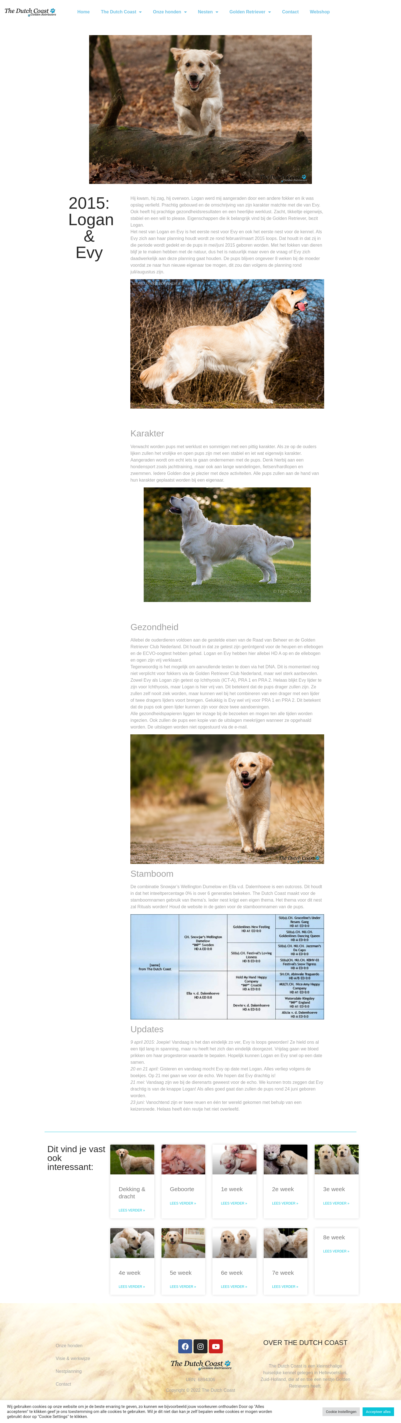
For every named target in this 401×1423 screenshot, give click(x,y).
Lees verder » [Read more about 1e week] (234, 1203)
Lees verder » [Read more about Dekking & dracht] (132, 1210)
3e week (334, 1189)
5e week (181, 1272)
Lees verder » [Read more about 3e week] (336, 1203)
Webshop (320, 11)
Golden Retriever (250, 12)
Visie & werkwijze (73, 1358)
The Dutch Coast (121, 12)
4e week (129, 1272)
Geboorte (182, 1189)
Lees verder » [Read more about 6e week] (234, 1287)
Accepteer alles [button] (378, 1412)
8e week (334, 1237)
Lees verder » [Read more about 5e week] (183, 1287)
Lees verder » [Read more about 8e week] (336, 1251)
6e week (232, 1272)
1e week (232, 1189)
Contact (290, 11)
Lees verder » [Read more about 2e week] (285, 1203)
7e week (283, 1272)
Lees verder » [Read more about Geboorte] (183, 1203)
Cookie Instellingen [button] (341, 1412)
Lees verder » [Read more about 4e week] (132, 1287)
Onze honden (170, 12)
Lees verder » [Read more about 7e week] (285, 1287)
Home (83, 11)
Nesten (208, 12)
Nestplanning (69, 1371)
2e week (283, 1189)
